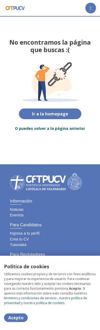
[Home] (15, 8)
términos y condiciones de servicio (30, 298)
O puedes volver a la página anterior (50, 128)
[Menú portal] (90, 8)
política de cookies (50, 303)
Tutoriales (18, 245)
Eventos (17, 215)
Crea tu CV (19, 239)
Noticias (16, 209)
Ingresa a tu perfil (24, 233)
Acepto (15, 318)
